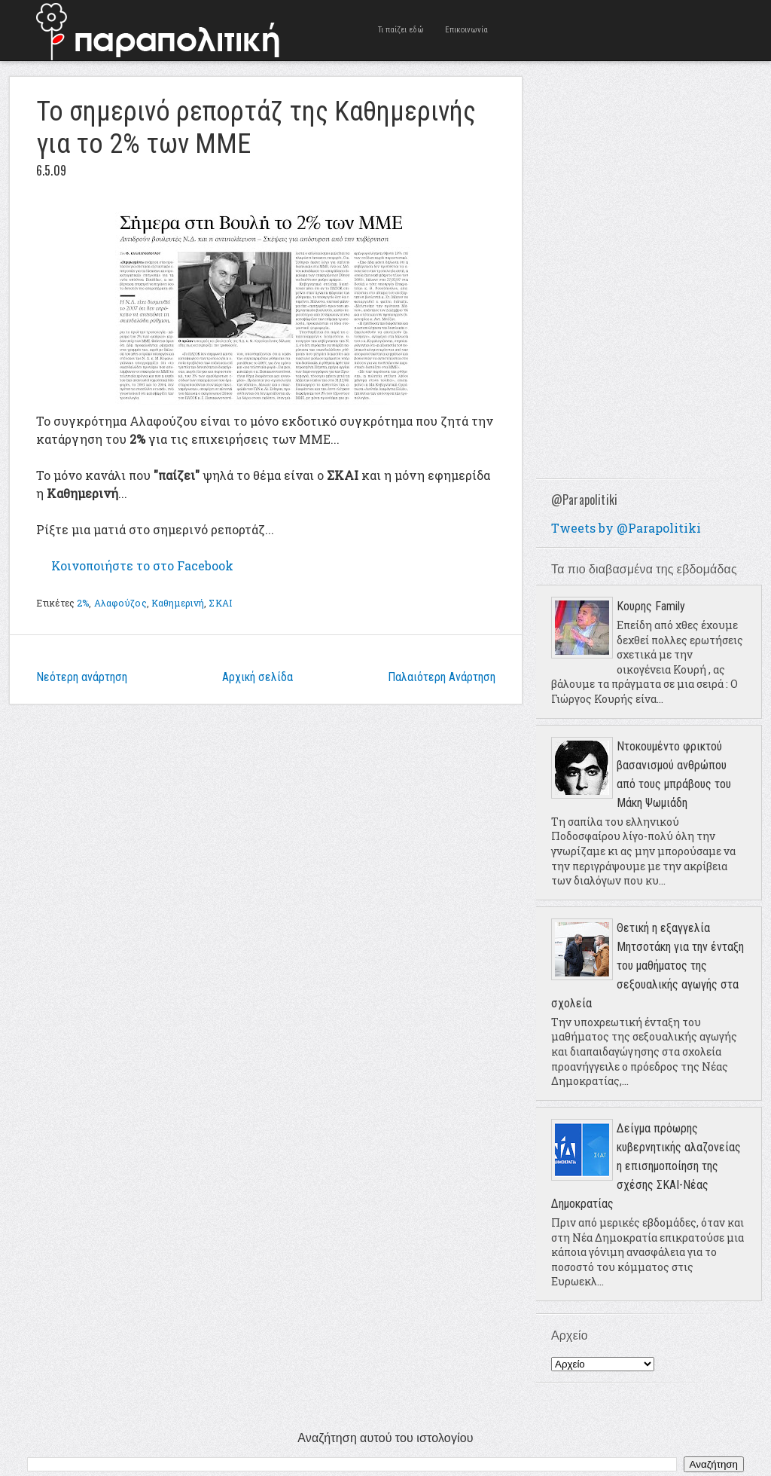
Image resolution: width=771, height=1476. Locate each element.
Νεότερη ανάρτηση (81, 677)
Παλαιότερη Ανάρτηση (441, 677)
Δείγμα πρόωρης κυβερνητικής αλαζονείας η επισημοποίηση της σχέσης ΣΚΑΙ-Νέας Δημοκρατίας (646, 1166)
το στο (142, 565)
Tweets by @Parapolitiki (626, 528)
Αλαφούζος (120, 603)
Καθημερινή (177, 603)
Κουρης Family (651, 606)
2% (83, 603)
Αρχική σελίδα (257, 677)
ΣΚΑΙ (220, 603)
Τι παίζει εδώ (401, 30)
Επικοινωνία (466, 30)
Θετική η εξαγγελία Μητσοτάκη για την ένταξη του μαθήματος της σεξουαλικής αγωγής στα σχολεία (647, 965)
